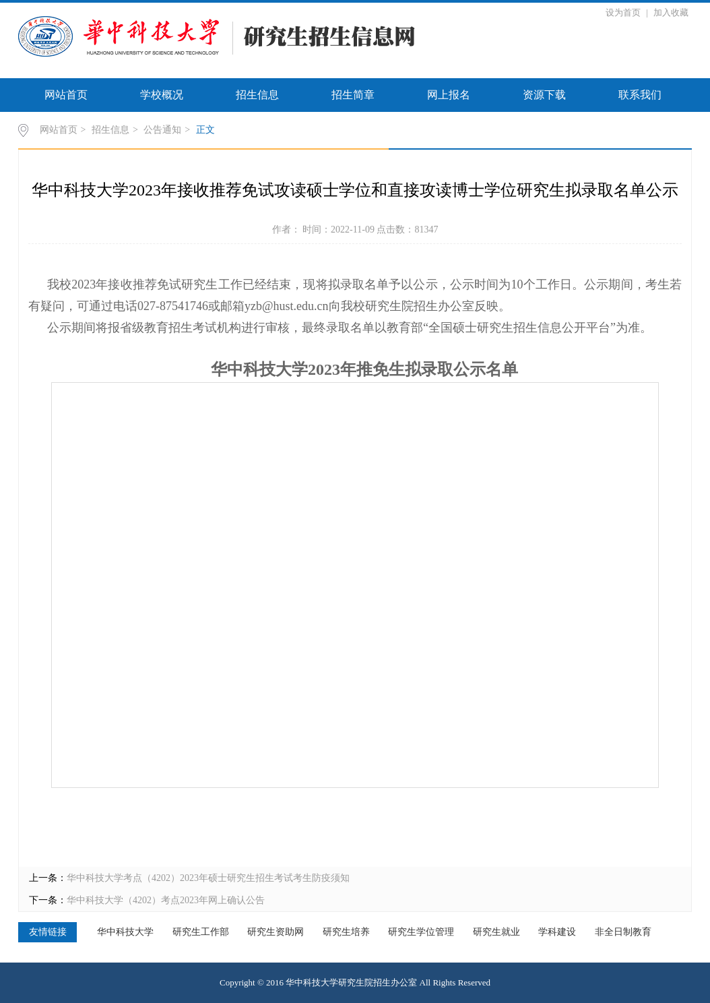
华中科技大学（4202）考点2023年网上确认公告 (166, 900)
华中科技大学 (125, 932)
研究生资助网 (275, 932)
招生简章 (353, 94)
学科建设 (557, 932)
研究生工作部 (200, 932)
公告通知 (162, 130)
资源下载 (544, 94)
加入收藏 (670, 12)
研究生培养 (346, 932)
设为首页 (624, 12)
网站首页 (66, 94)
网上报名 (448, 94)
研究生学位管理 (421, 932)
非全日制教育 (623, 932)
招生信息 (257, 94)
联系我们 (639, 94)
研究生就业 (496, 932)
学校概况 (161, 94)
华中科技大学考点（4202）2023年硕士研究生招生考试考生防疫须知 (208, 878)
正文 (205, 130)
